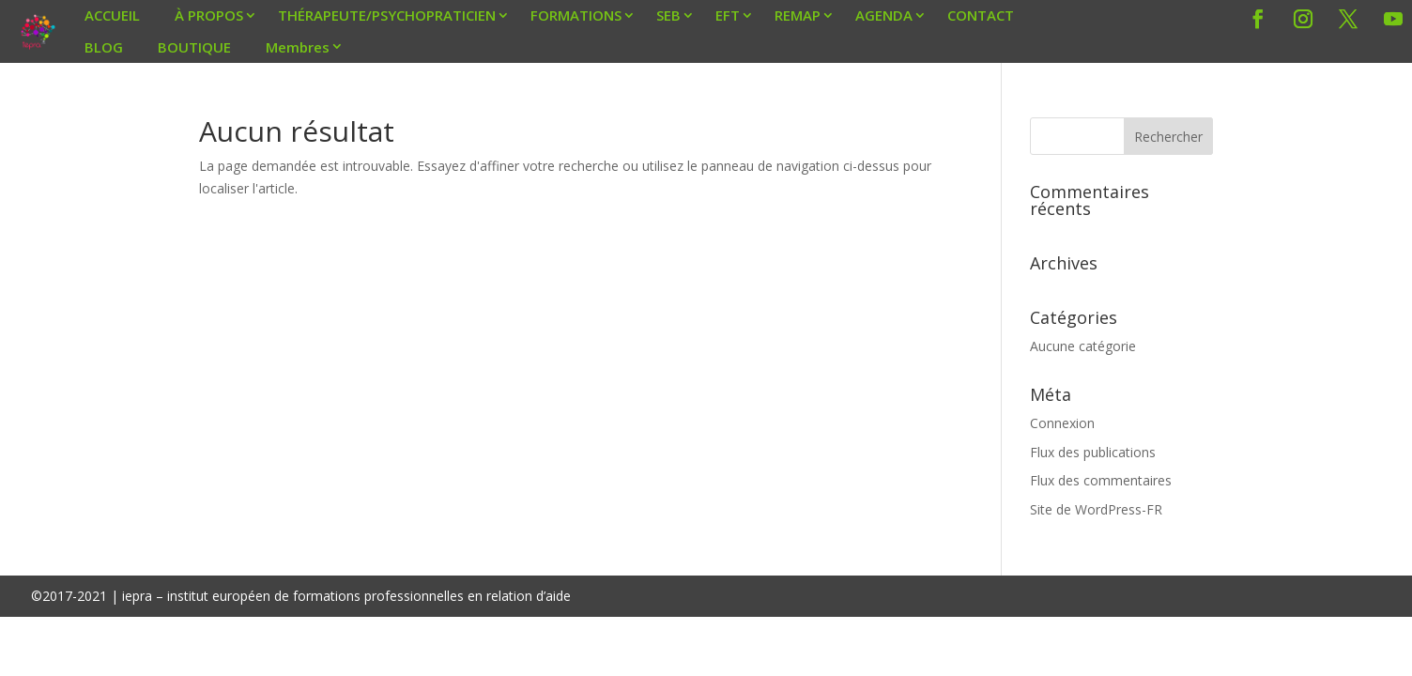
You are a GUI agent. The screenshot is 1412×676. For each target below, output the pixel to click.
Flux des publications (1093, 452)
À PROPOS (209, 15)
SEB (668, 15)
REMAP (798, 15)
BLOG (103, 47)
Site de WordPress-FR (1096, 509)
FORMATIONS (576, 15)
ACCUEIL (112, 15)
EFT (727, 15)
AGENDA (884, 15)
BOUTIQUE (194, 47)
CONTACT (980, 15)
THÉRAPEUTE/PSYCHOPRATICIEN (387, 15)
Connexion (1062, 423)
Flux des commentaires (1101, 480)
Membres (298, 47)
